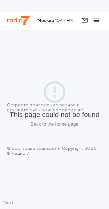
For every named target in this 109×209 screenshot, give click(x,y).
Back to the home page (54, 124)
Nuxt (8, 202)
